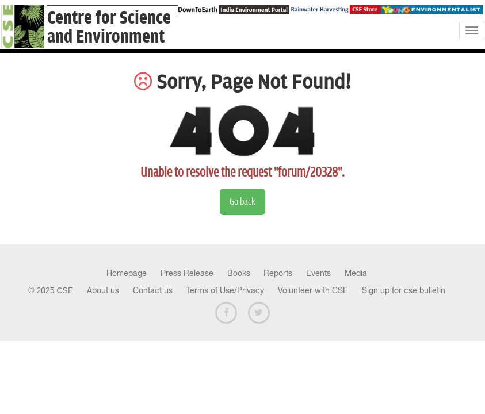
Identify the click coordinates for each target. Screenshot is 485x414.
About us (103, 290)
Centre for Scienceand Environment (109, 27)
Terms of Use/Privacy (225, 290)
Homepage (126, 273)
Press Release (187, 273)
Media (356, 273)
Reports (277, 273)
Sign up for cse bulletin (403, 290)
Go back (242, 202)
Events (318, 273)
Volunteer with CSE (313, 290)
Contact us (153, 290)
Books (238, 273)
